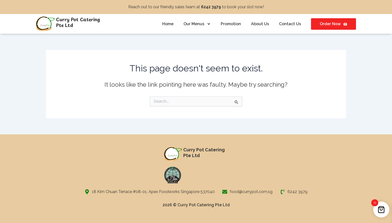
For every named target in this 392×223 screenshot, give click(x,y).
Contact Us (290, 23)
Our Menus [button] (197, 23)
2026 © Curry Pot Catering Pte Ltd (196, 205)
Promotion (231, 23)
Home (168, 23)
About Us (260, 23)
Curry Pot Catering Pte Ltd (78, 22)
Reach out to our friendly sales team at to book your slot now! (196, 6)
